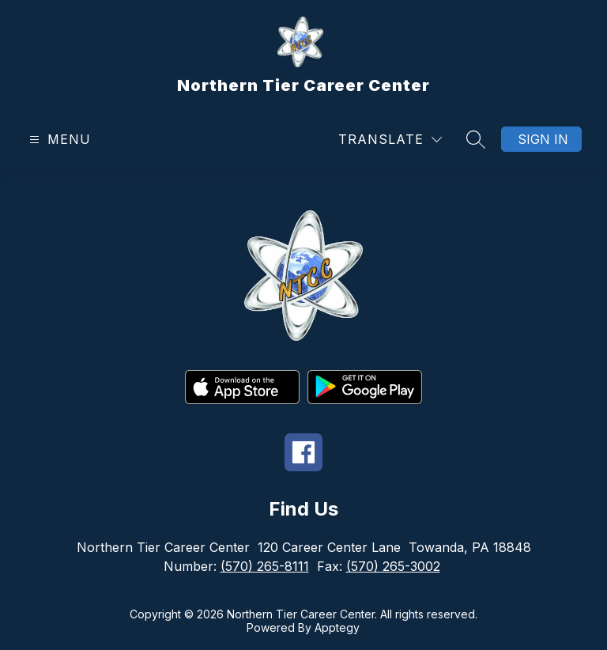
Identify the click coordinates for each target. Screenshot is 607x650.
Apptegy (337, 627)
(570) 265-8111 (265, 566)
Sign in (543, 139)
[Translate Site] (390, 139)
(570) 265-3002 (393, 566)
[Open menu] (58, 139)
